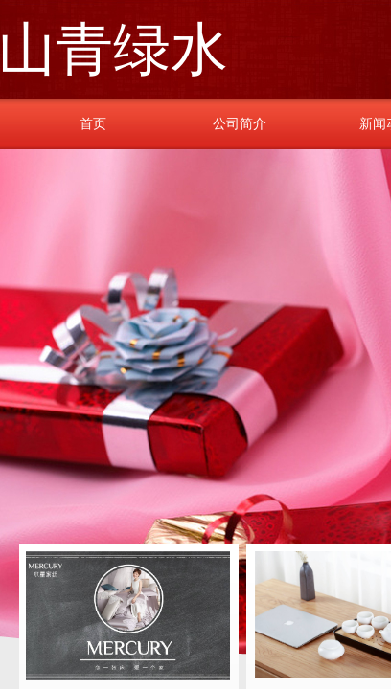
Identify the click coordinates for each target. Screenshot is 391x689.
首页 (93, 123)
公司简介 (239, 123)
